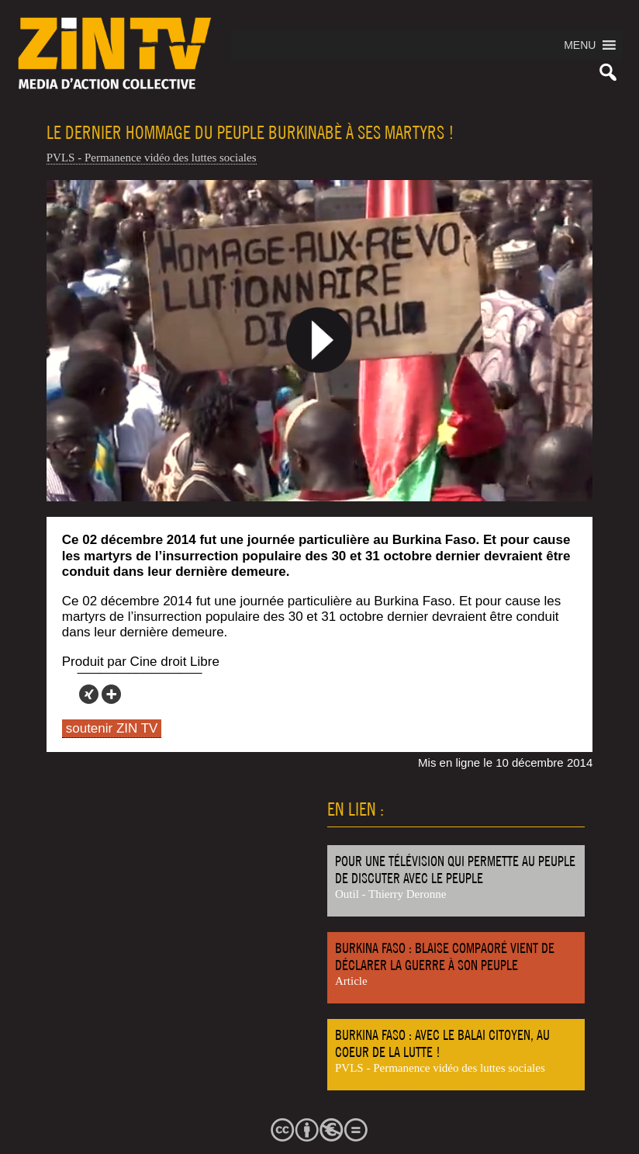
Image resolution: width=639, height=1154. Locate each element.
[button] (580, 45)
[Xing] (88, 694)
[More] (111, 694)
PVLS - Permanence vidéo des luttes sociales (152, 157)
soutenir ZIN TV (112, 728)
